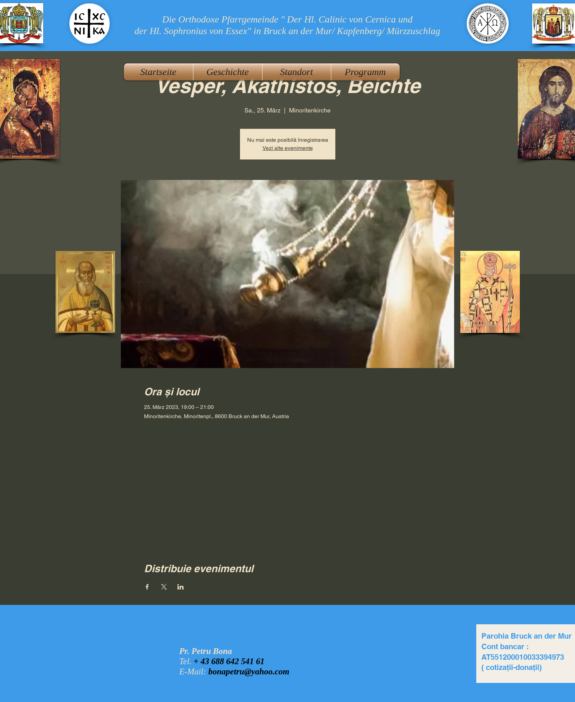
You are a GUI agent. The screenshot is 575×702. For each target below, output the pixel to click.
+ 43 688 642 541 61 (229, 661)
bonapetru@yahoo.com (248, 671)
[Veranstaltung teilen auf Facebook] (147, 587)
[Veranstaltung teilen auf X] (164, 587)
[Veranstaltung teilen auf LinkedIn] (180, 587)
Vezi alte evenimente (287, 148)
